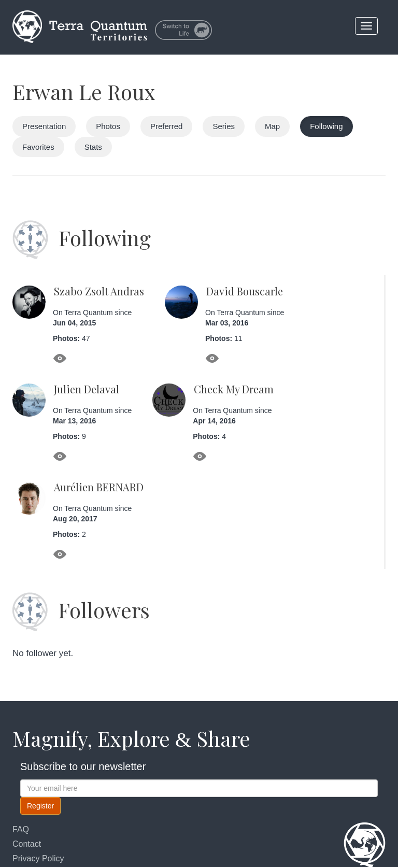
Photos (108, 126)
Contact (26, 844)
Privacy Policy (38, 858)
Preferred (166, 126)
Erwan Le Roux (83, 91)
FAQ (20, 829)
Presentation (44, 126)
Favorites (38, 147)
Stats (93, 147)
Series (223, 126)
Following (326, 126)
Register (40, 806)
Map (272, 126)
